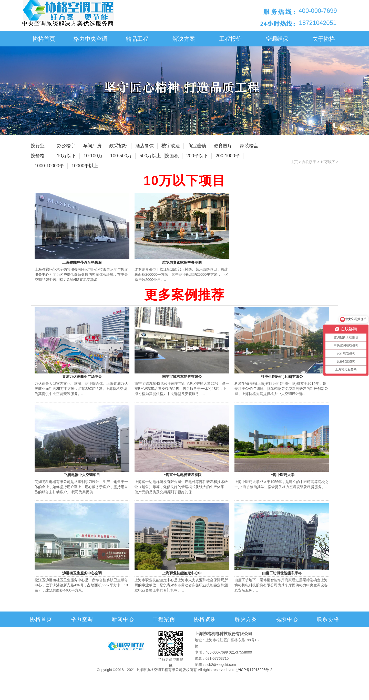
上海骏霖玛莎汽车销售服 (82, 262)
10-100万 (93, 155)
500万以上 (150, 155)
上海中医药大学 (281, 475)
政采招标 (118, 145)
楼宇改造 (170, 145)
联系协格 (328, 619)
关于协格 (323, 39)
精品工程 (137, 39)
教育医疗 (223, 145)
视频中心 (287, 619)
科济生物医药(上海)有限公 (282, 376)
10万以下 (66, 155)
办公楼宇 (66, 145)
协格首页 (44, 39)
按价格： (40, 155)
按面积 (172, 155)
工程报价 (230, 39)
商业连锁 (197, 145)
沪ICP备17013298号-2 (254, 670)
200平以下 (197, 155)
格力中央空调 (90, 39)
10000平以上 (84, 165)
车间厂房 (92, 145)
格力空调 (82, 619)
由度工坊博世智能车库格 (282, 573)
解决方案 (183, 39)
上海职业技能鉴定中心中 (182, 573)
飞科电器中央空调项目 (82, 475)
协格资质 (205, 619)
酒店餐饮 (144, 145)
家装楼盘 (249, 145)
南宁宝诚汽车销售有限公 (182, 376)
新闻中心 (123, 619)
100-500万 (121, 155)
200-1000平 (228, 155)
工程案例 (164, 619)
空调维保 (277, 39)
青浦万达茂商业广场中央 (82, 376)
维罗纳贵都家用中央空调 (182, 262)
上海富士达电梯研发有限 (182, 475)
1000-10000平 (49, 165)
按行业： (40, 145)
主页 (294, 162)
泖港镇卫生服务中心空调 (82, 573)
